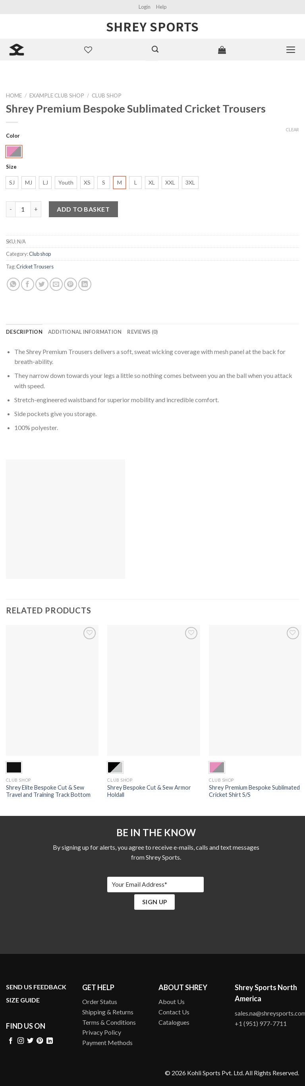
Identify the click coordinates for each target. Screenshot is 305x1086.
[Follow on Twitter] (30, 1041)
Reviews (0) (142, 332)
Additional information (85, 332)
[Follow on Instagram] (20, 1041)
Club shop (107, 95)
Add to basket (83, 209)
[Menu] (291, 49)
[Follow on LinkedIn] (49, 1041)
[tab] (24, 332)
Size (11, 167)
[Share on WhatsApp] (13, 284)
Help (161, 7)
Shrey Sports (152, 26)
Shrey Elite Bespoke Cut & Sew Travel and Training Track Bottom (48, 791)
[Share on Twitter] (41, 284)
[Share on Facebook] (27, 284)
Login (145, 7)
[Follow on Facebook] (11, 1041)
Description (24, 332)
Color (13, 136)
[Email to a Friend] (56, 284)
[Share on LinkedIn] (84, 284)
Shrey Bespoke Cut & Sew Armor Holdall (149, 791)
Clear (292, 129)
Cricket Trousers (35, 266)
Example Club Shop (56, 95)
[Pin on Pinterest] (70, 284)
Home (14, 95)
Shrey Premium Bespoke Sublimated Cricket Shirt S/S (254, 791)
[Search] (155, 49)
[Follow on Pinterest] (40, 1041)
